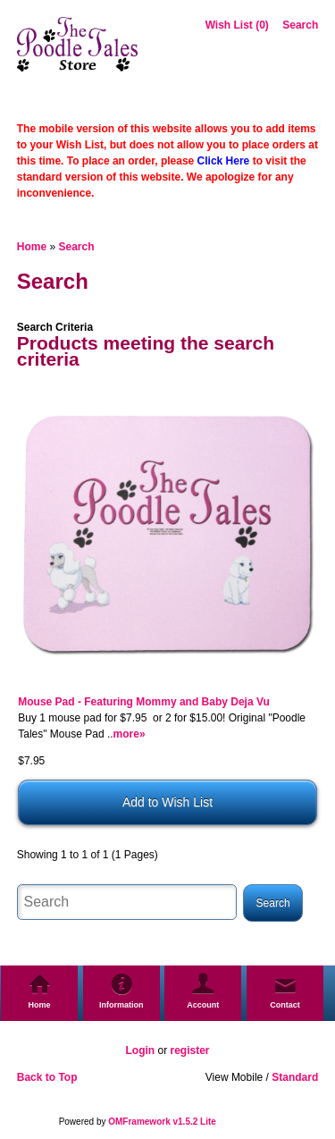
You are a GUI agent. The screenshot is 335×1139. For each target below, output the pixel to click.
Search (300, 25)
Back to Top (47, 1077)
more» (129, 734)
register (189, 1050)
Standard (295, 1077)
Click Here (223, 161)
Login (140, 1050)
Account (203, 1004)
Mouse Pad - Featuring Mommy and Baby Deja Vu (144, 702)
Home (31, 246)
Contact (285, 1004)
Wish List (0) (237, 25)
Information (121, 1004)
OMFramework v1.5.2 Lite (162, 1121)
